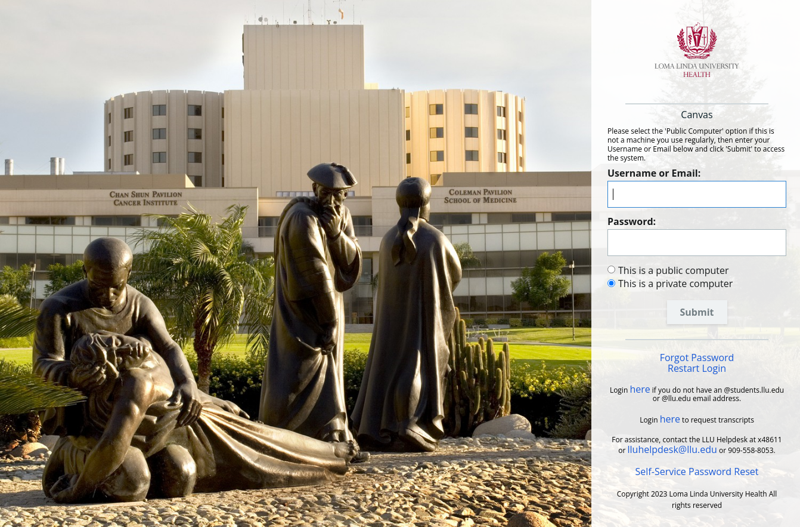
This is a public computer (673, 270)
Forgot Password (697, 357)
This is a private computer (675, 283)
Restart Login (697, 368)
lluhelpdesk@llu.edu (672, 449)
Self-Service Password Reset (697, 471)
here (640, 389)
